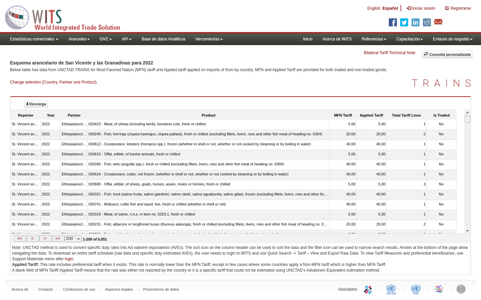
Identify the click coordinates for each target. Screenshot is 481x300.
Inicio (307, 39)
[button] (20, 239)
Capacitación (409, 39)
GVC (106, 39)
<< (19, 238)
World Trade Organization (439, 288)
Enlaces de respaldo (453, 39)
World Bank (462, 288)
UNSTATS (416, 288)
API (127, 39)
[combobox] (73, 239)
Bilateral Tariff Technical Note (389, 52)
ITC (369, 288)
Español (390, 8)
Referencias (374, 39)
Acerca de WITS (336, 39)
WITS (67, 16)
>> (57, 238)
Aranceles (79, 39)
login (69, 259)
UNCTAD (392, 288)
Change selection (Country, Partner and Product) (53, 82)
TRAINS (444, 83)
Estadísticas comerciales (34, 39)
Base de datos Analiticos (163, 39)
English (373, 8)
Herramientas (209, 39)
